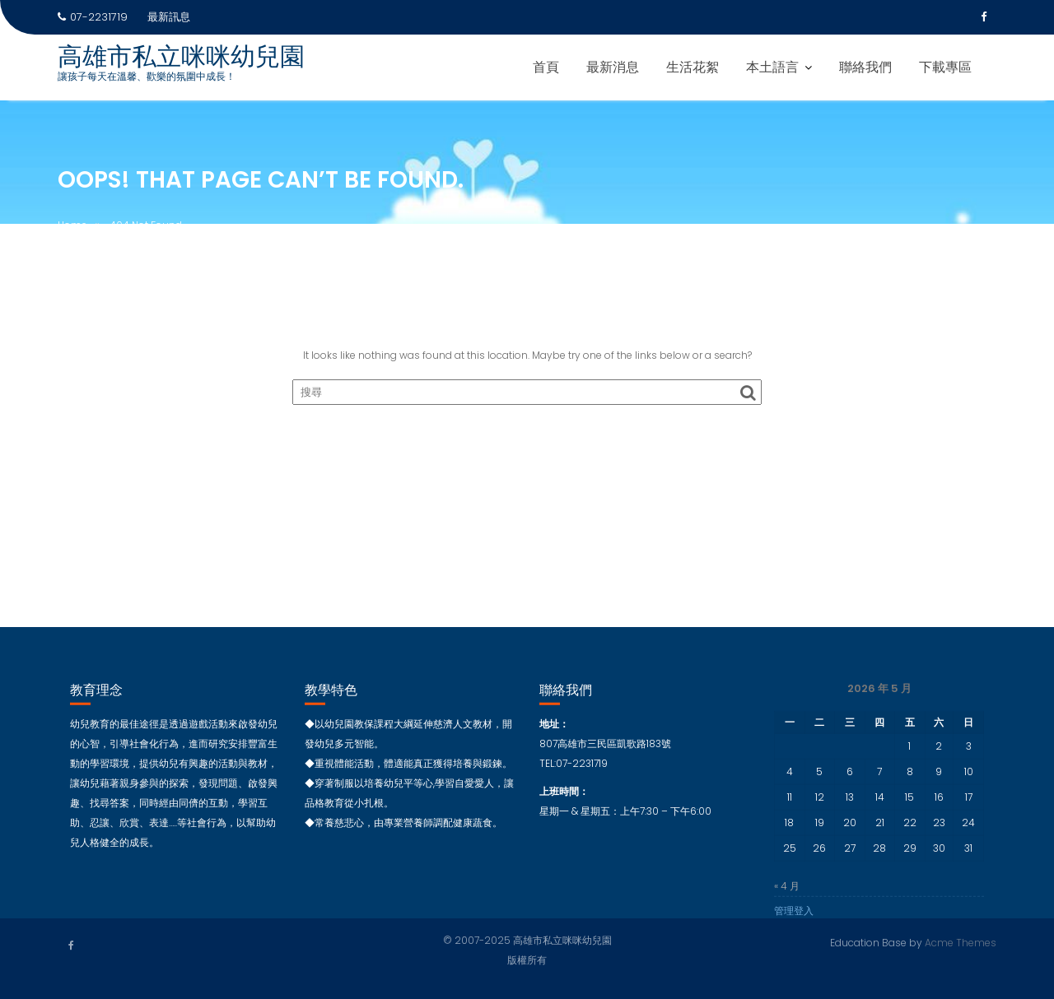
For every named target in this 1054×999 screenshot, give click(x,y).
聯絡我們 (865, 67)
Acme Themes (960, 942)
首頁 (546, 67)
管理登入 (794, 918)
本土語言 (772, 67)
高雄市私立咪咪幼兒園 (181, 56)
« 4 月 (787, 893)
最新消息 (612, 67)
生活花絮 (692, 67)
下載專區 (945, 67)
